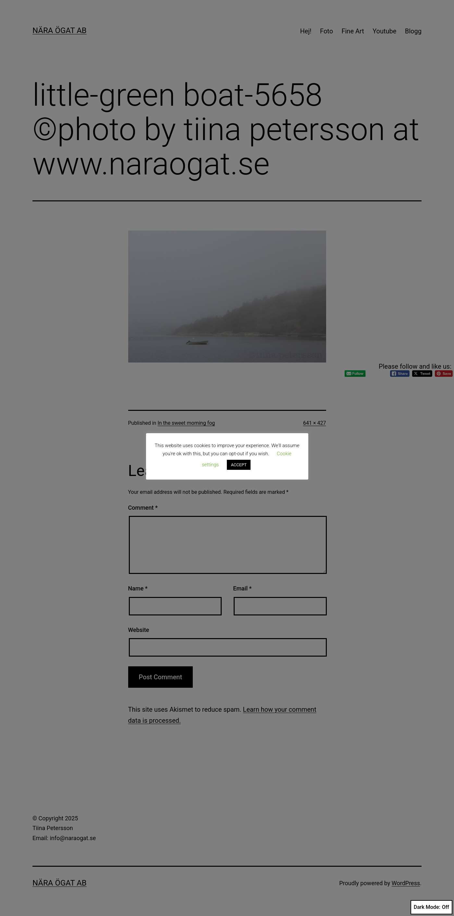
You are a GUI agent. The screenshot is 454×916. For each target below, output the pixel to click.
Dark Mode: (431, 907)
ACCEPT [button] (239, 464)
